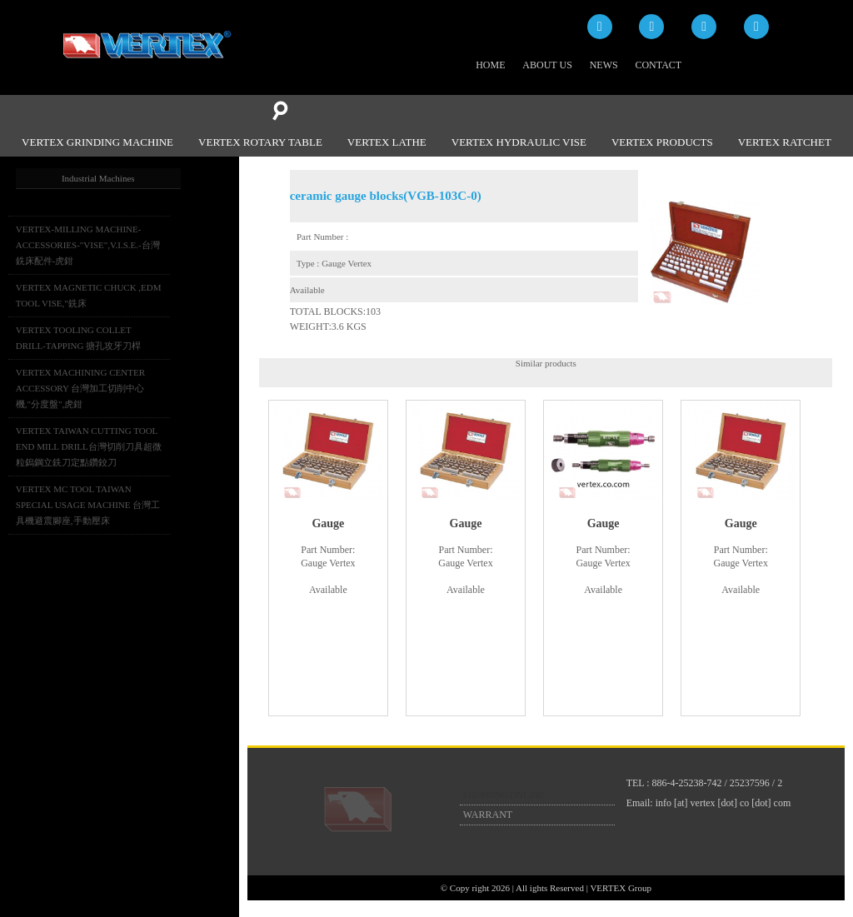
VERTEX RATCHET (784, 142)
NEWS (604, 65)
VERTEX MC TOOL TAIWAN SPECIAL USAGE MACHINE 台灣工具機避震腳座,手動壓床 (88, 505)
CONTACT (658, 65)
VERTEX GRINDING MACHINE (97, 142)
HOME (490, 65)
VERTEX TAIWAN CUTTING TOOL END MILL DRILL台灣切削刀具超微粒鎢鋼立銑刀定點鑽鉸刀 (89, 446)
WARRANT (487, 814)
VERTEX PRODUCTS (662, 142)
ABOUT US (546, 65)
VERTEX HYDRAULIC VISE (518, 142)
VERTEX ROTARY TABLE (260, 142)
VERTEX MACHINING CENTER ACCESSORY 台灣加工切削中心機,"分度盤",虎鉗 (80, 388)
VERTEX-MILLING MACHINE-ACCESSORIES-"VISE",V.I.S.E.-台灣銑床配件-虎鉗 (88, 245)
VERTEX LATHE (386, 142)
